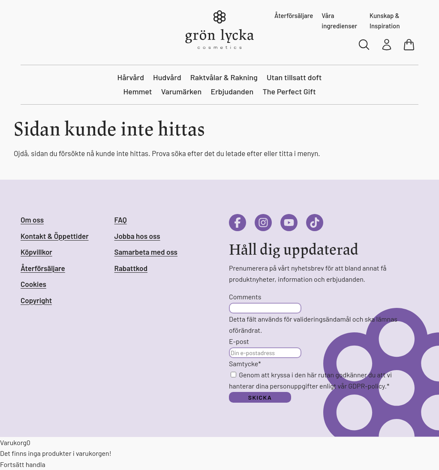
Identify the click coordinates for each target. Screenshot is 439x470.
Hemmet (137, 91)
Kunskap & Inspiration (385, 21)
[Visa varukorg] (410, 44)
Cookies (33, 284)
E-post (239, 341)
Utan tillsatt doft (294, 77)
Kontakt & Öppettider (55, 236)
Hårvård (130, 77)
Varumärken (181, 91)
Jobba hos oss (137, 236)
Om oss (32, 219)
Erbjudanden (231, 91)
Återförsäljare (293, 15)
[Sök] (364, 44)
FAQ (120, 219)
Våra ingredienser (339, 21)
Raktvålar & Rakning (224, 77)
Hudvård (167, 77)
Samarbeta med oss (145, 251)
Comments (245, 296)
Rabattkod (130, 268)
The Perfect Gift (289, 91)
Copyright (36, 300)
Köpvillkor (36, 251)
